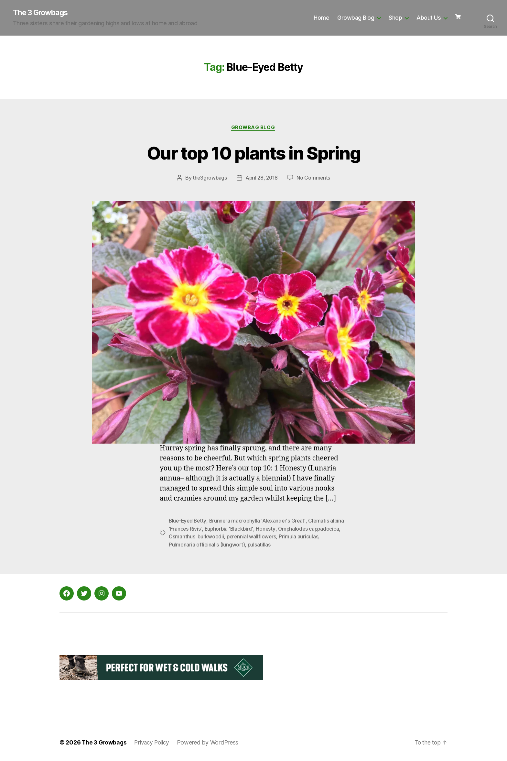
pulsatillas (283, 545)
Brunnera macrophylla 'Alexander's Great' (259, 521)
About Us (428, 18)
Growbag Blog (355, 18)
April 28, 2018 (261, 178)
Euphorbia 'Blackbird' (245, 529)
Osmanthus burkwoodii (230, 537)
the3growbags (209, 178)
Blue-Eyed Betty (188, 521)
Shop (395, 18)
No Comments (314, 178)
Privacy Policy (154, 742)
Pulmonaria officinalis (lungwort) (230, 545)
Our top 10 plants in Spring (253, 152)
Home (321, 18)
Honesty (282, 529)
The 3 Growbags (42, 13)
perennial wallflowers (286, 537)
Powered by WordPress (212, 742)
